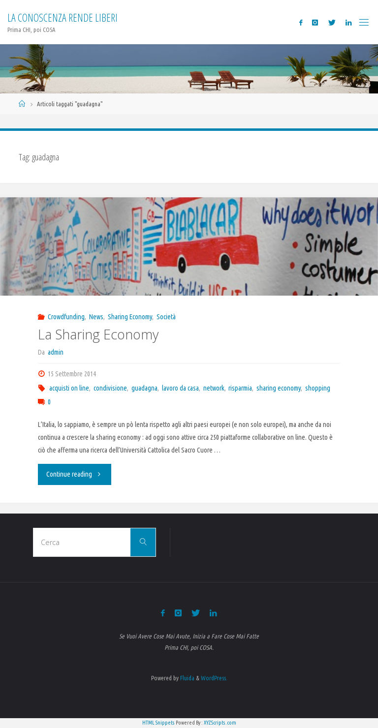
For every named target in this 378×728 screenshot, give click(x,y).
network (213, 388)
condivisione (110, 388)
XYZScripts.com (220, 723)
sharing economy (278, 388)
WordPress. (214, 677)
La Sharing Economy (98, 334)
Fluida (186, 677)
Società (166, 317)
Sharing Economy (130, 317)
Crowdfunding (66, 317)
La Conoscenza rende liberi (62, 17)
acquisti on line (69, 388)
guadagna (144, 388)
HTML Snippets (158, 723)
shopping (317, 388)
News (96, 317)
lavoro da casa (180, 388)
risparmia (240, 388)
